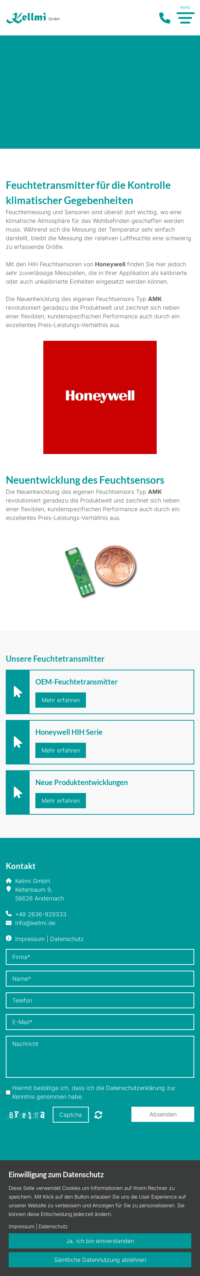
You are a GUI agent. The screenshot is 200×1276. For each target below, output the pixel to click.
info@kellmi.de (35, 923)
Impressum (30, 938)
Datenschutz (67, 938)
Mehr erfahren (61, 700)
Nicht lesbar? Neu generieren (98, 1114)
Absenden (163, 1114)
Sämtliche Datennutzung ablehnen (100, 1259)
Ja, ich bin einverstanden (100, 1241)
